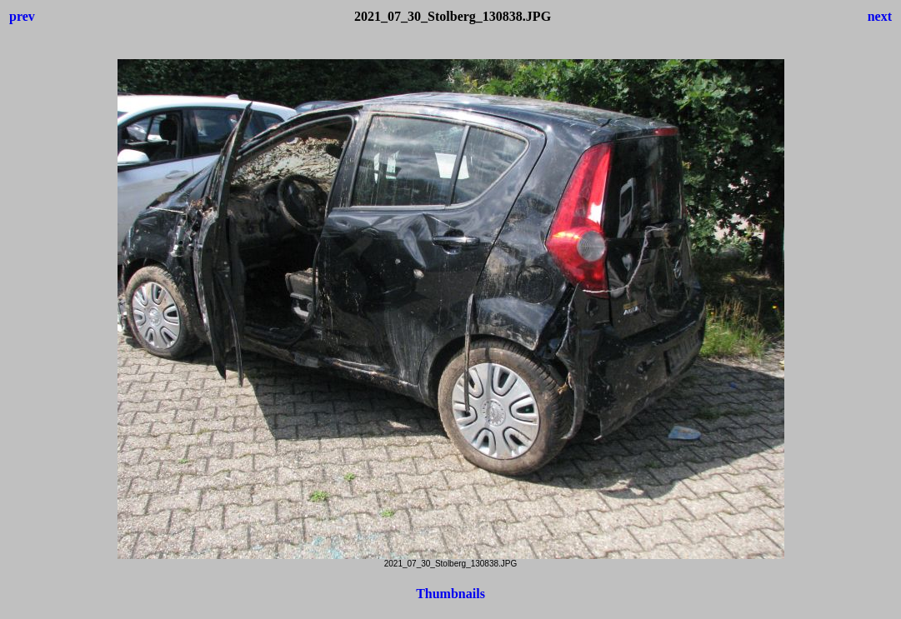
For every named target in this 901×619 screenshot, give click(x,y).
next (880, 16)
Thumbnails (450, 594)
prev (22, 16)
